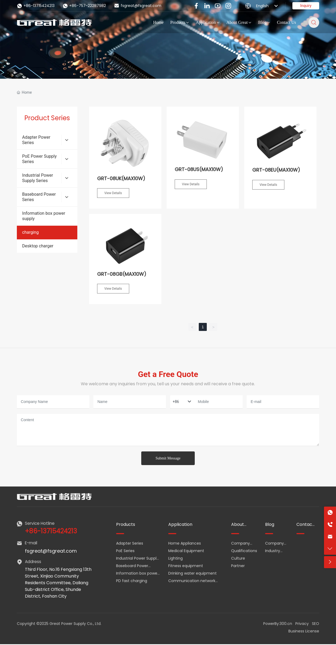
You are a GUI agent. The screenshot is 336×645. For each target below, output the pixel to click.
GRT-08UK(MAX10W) (121, 178)
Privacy (302, 623)
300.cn (286, 623)
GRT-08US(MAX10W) (199, 169)
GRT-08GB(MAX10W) (121, 274)
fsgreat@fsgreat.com (137, 5)
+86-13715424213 (36, 6)
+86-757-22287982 (84, 6)
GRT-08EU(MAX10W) (276, 170)
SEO (315, 623)
